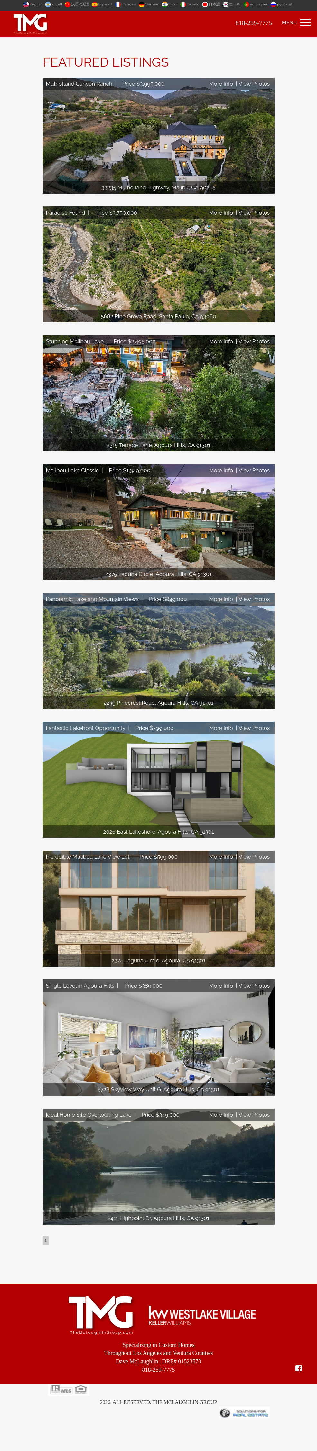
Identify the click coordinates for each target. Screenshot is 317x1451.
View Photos (254, 84)
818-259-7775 (254, 22)
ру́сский (281, 4)
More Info (221, 84)
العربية (54, 4)
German (149, 4)
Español (102, 4)
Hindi (170, 4)
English (33, 4)
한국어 (232, 4)
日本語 (211, 4)
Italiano (190, 4)
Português (256, 4)
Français (126, 4)
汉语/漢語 (77, 4)
